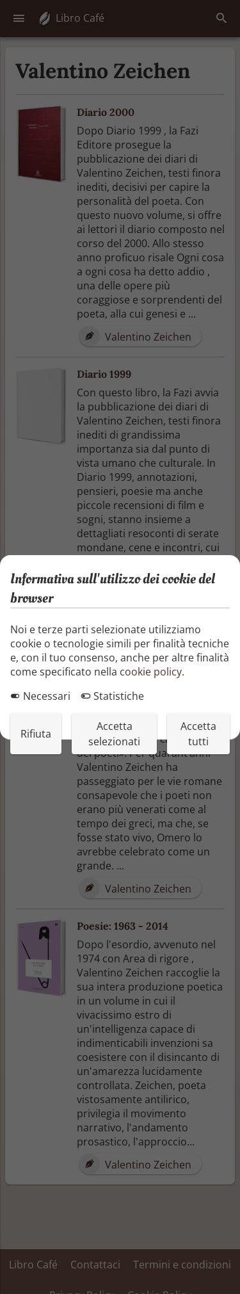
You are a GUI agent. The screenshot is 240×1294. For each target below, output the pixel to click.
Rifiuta (35, 734)
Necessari (40, 696)
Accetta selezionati (114, 733)
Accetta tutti (198, 733)
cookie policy (151, 672)
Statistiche (112, 696)
